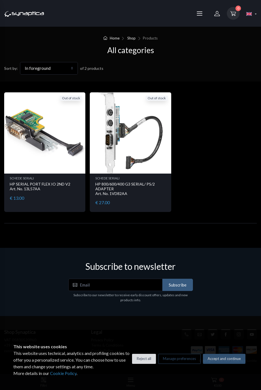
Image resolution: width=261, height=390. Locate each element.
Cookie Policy (63, 373)
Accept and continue (224, 358)
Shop (131, 38)
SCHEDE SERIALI (22, 178)
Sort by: (11, 68)
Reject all (144, 358)
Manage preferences (179, 358)
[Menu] (200, 13)
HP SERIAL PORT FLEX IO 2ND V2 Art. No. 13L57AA (40, 186)
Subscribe (178, 284)
